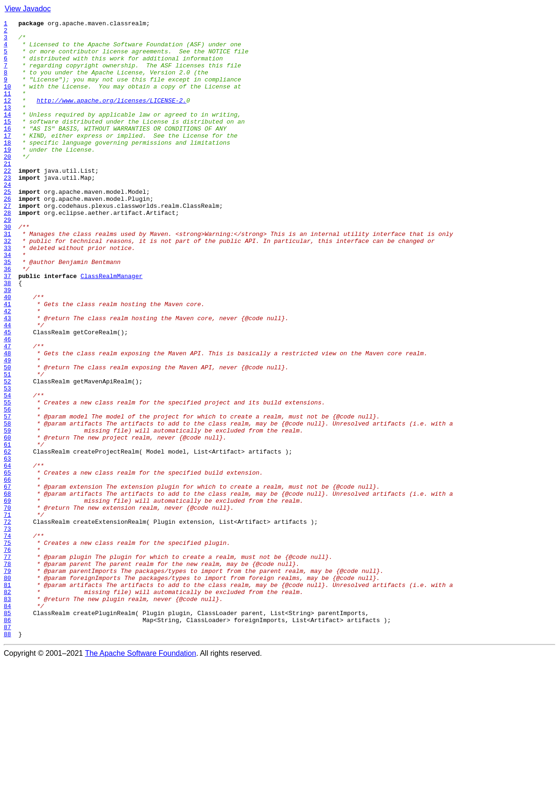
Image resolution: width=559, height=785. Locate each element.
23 (7, 209)
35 (7, 311)
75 (7, 648)
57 (7, 496)
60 (7, 521)
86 (7, 740)
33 (7, 294)
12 (7, 117)
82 (7, 707)
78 (7, 673)
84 (7, 723)
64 (7, 555)
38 (7, 336)
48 (7, 420)
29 (7, 260)
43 (7, 378)
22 (7, 201)
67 (7, 580)
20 (7, 184)
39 (7, 344)
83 (7, 715)
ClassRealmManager (112, 327)
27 (7, 243)
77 (7, 664)
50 (7, 437)
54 (7, 471)
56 (7, 488)
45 (7, 395)
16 (7, 151)
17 (7, 159)
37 (7, 327)
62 (7, 538)
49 (7, 429)
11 (7, 108)
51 (7, 445)
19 (7, 176)
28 (7, 252)
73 (7, 631)
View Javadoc (28, 9)
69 (7, 597)
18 (7, 167)
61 (7, 530)
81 (7, 698)
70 (7, 606)
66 (7, 572)
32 (7, 285)
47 (7, 412)
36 (7, 319)
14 (7, 134)
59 (7, 513)
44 (7, 386)
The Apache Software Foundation (140, 777)
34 (7, 302)
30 (7, 268)
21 (7, 193)
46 (7, 403)
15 (7, 142)
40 (7, 353)
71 (7, 614)
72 (7, 622)
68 (7, 589)
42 (7, 370)
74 (7, 639)
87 (7, 749)
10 (7, 100)
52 (7, 454)
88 (7, 757)
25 (7, 226)
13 (7, 125)
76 (7, 656)
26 (7, 235)
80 (7, 690)
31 (7, 277)
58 (7, 504)
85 (7, 732)
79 (7, 681)
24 (7, 218)
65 (7, 563)
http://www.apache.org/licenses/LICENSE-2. (111, 117)
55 (7, 479)
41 (7, 361)
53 (7, 462)
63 (7, 547)
